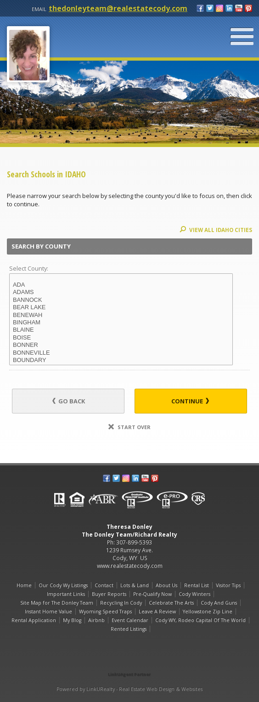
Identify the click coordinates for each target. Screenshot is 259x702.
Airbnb (96, 620)
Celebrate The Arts (171, 603)
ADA (121, 285)
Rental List (196, 585)
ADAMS (121, 292)
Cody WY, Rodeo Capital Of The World (200, 620)
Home (24, 585)
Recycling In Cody (121, 603)
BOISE (121, 337)
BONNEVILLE (121, 353)
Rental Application (33, 620)
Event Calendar (130, 620)
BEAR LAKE (121, 307)
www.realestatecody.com (130, 566)
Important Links (66, 594)
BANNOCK (121, 300)
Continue (190, 401)
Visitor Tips (228, 585)
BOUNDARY (121, 360)
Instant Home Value (48, 611)
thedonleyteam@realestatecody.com (118, 8)
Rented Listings (128, 629)
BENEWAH (121, 315)
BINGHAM (121, 322)
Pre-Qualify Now (152, 594)
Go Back (68, 401)
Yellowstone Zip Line (207, 611)
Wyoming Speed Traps (105, 611)
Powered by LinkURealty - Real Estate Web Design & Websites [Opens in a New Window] (129, 689)
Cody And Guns (219, 603)
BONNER (121, 345)
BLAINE (121, 330)
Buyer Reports (109, 594)
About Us (166, 585)
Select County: (28, 268)
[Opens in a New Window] (129, 661)
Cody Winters (194, 594)
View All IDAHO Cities (216, 229)
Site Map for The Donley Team (56, 603)
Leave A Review (157, 611)
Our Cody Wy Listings (63, 585)
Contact (104, 585)
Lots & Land (134, 585)
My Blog (72, 620)
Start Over (129, 427)
